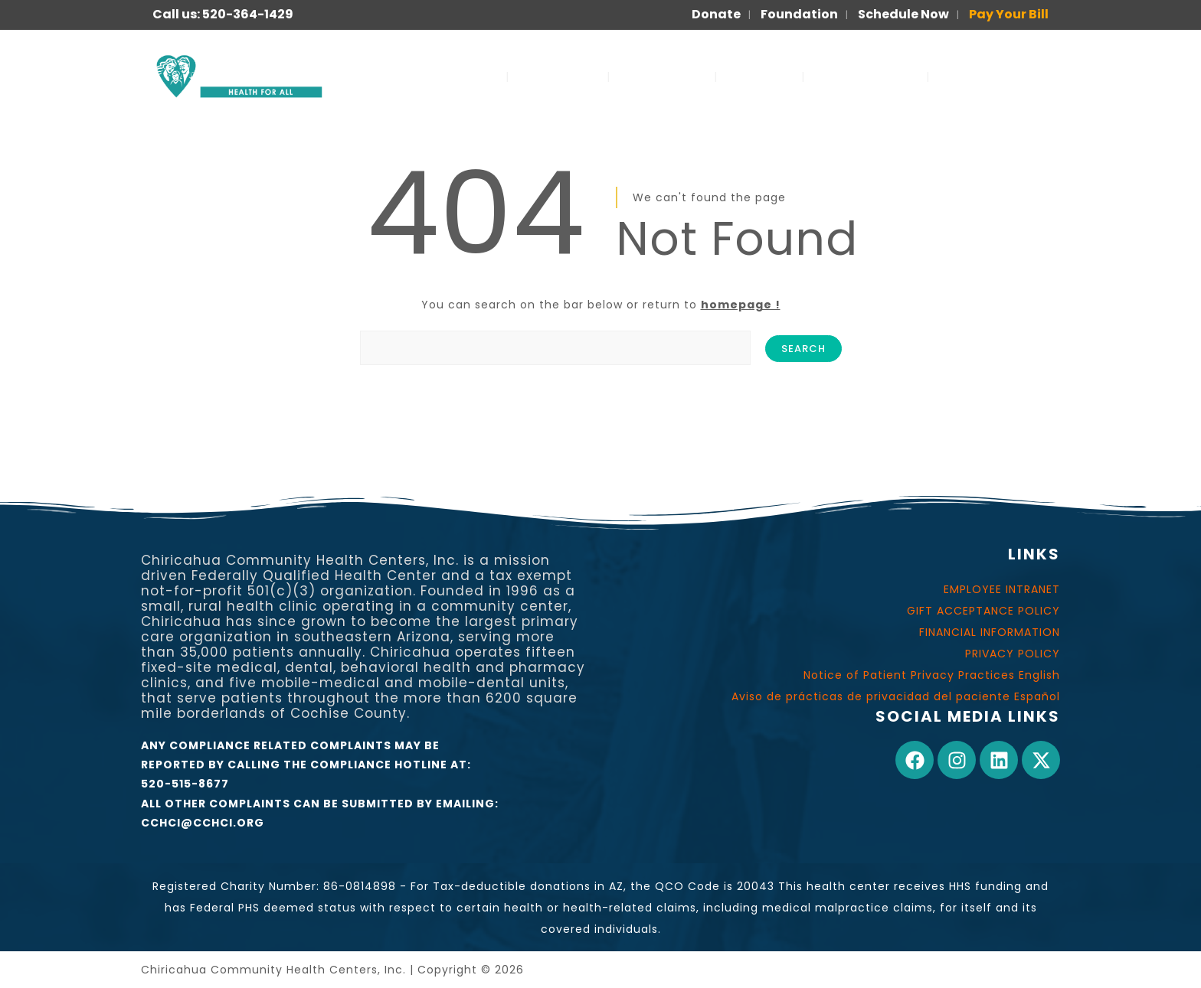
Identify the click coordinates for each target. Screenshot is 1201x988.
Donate (716, 14)
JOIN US (759, 76)
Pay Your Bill (1009, 14)
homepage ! (740, 304)
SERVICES (459, 76)
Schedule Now (903, 14)
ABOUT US (558, 76)
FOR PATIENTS (865, 76)
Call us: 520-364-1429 (222, 14)
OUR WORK (662, 76)
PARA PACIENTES (998, 76)
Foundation (799, 14)
